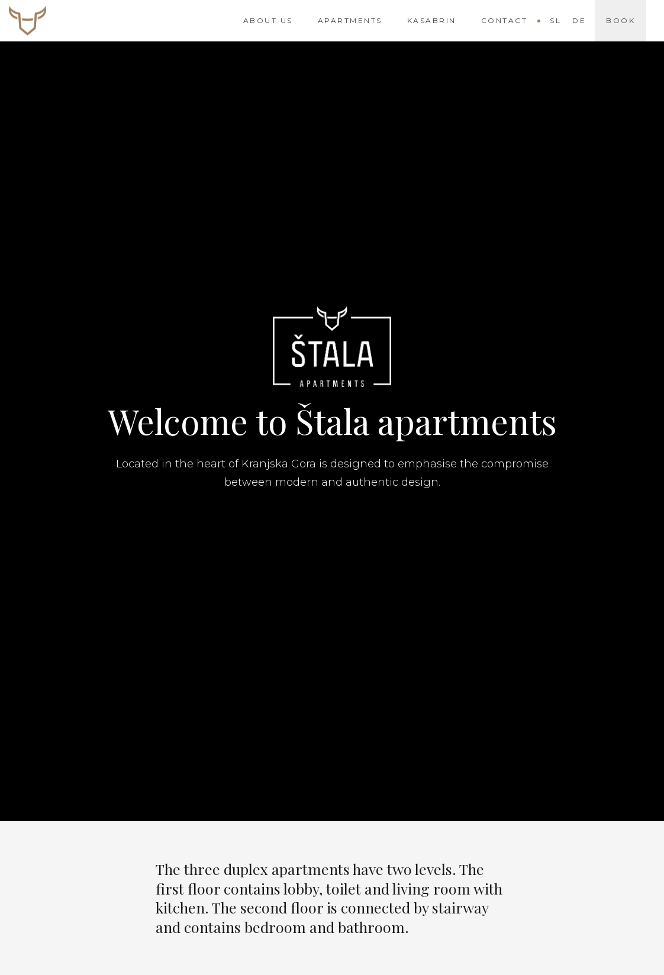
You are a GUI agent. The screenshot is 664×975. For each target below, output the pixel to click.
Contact (504, 20)
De (579, 20)
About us (268, 20)
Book (620, 20)
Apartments (350, 20)
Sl (555, 20)
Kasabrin (431, 20)
